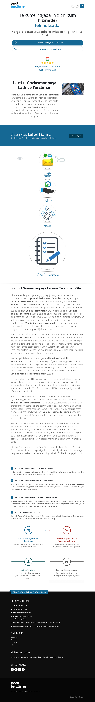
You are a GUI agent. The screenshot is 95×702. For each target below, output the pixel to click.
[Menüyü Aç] (82, 6)
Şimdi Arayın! (76, 136)
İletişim (81, 697)
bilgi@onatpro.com (25, 613)
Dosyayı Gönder (47, 174)
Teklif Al (47, 200)
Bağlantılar (73, 697)
